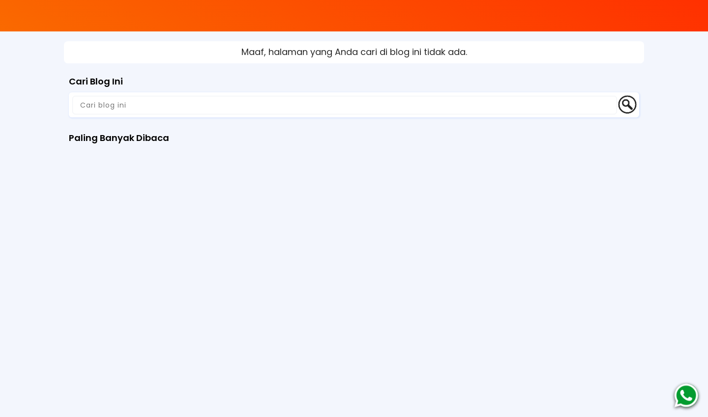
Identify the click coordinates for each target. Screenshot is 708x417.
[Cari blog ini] (344, 105)
